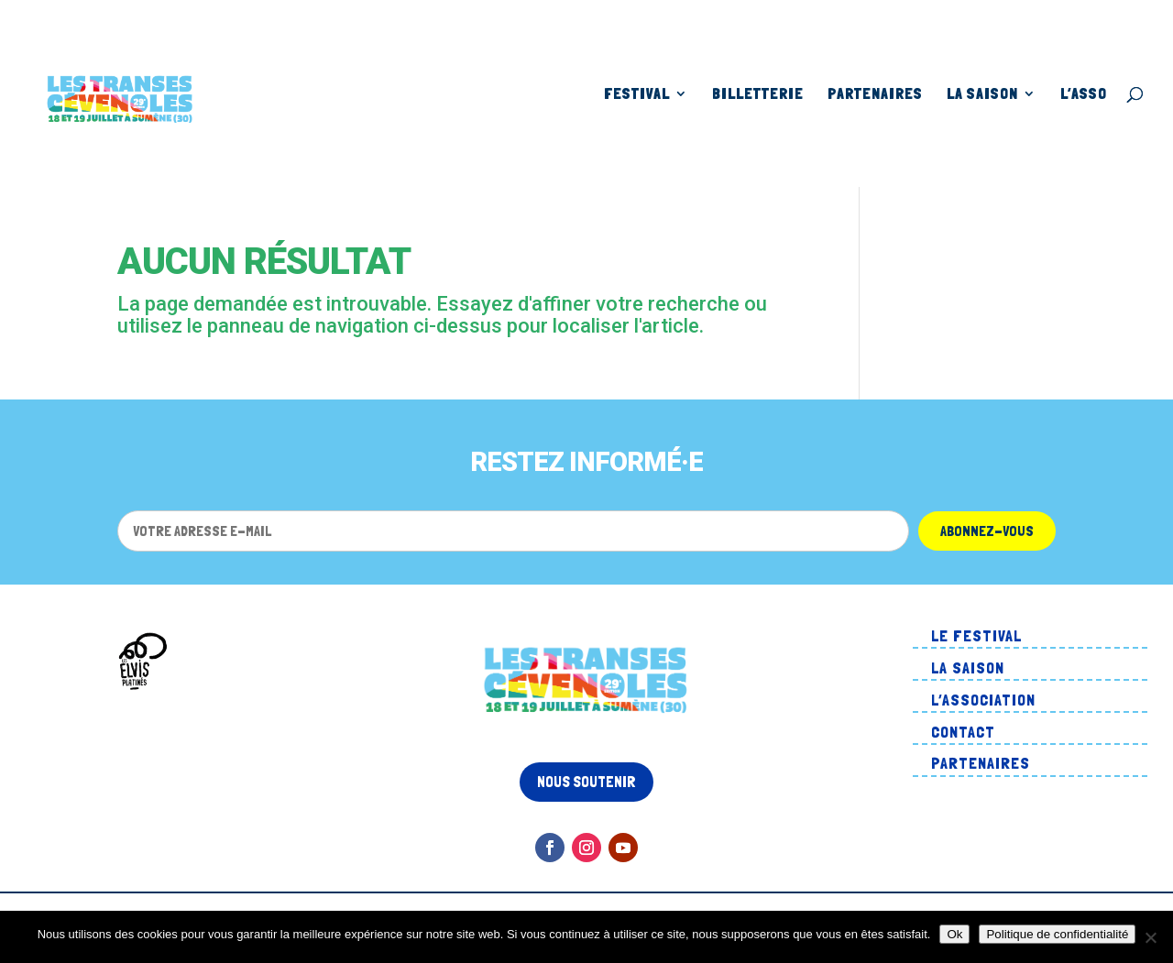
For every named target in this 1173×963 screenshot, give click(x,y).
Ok (954, 934)
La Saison (982, 95)
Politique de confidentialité (1057, 934)
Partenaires (875, 95)
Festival (637, 95)
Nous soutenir (586, 781)
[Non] (1150, 937)
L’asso (1083, 95)
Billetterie (758, 95)
